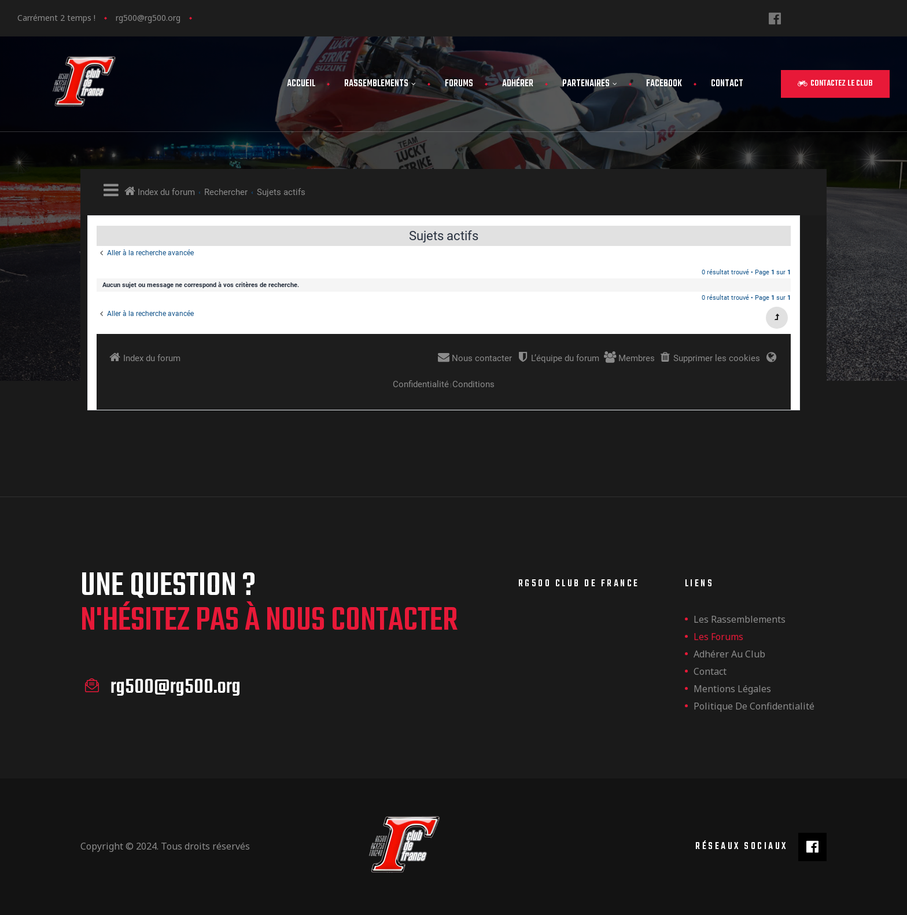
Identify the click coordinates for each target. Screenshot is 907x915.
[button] (835, 84)
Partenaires (589, 83)
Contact (727, 83)
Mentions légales (732, 688)
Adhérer (517, 83)
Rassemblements (380, 83)
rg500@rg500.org (148, 17)
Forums (459, 83)
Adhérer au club (729, 654)
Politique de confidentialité (754, 706)
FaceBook (664, 83)
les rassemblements (740, 619)
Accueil (301, 83)
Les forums (718, 636)
